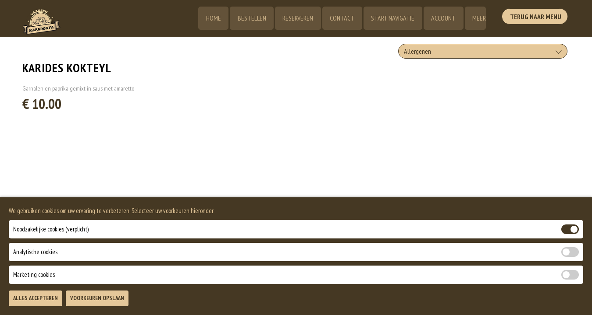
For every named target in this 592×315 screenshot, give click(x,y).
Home (210, 18)
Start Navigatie (391, 18)
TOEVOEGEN (480, 301)
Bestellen (249, 18)
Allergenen (417, 51)
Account (442, 18)
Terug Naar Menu (536, 17)
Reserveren (295, 18)
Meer (478, 18)
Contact (340, 18)
